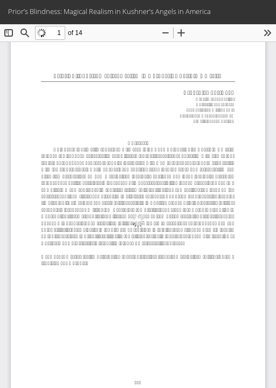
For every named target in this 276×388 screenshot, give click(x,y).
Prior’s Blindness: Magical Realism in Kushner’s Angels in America (109, 11)
